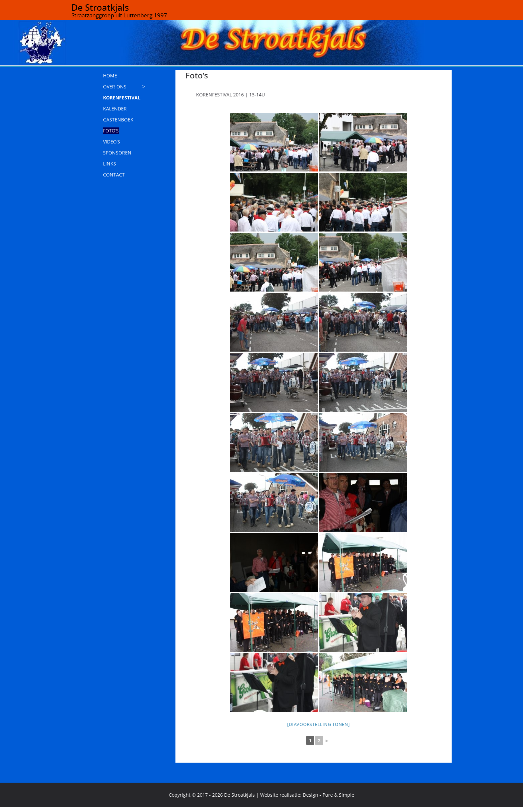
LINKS (109, 163)
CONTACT (114, 174)
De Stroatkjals (100, 7)
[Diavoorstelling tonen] (318, 724)
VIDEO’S (111, 141)
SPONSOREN (117, 152)
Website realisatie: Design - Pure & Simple (307, 795)
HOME (110, 75)
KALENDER (115, 108)
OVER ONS (114, 86)
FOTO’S (111, 130)
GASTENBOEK (118, 119)
